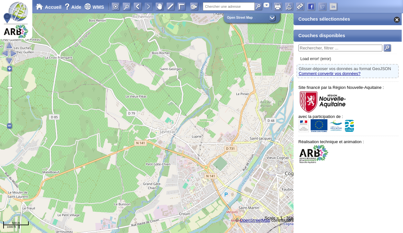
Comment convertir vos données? (329, 73)
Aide (74, 7)
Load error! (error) (315, 59)
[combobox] (266, 5)
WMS (94, 7)
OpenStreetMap (255, 220)
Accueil (48, 7)
